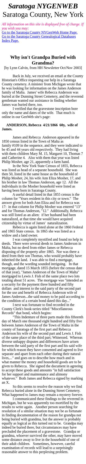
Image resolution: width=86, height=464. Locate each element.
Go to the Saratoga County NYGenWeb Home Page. (40, 32)
